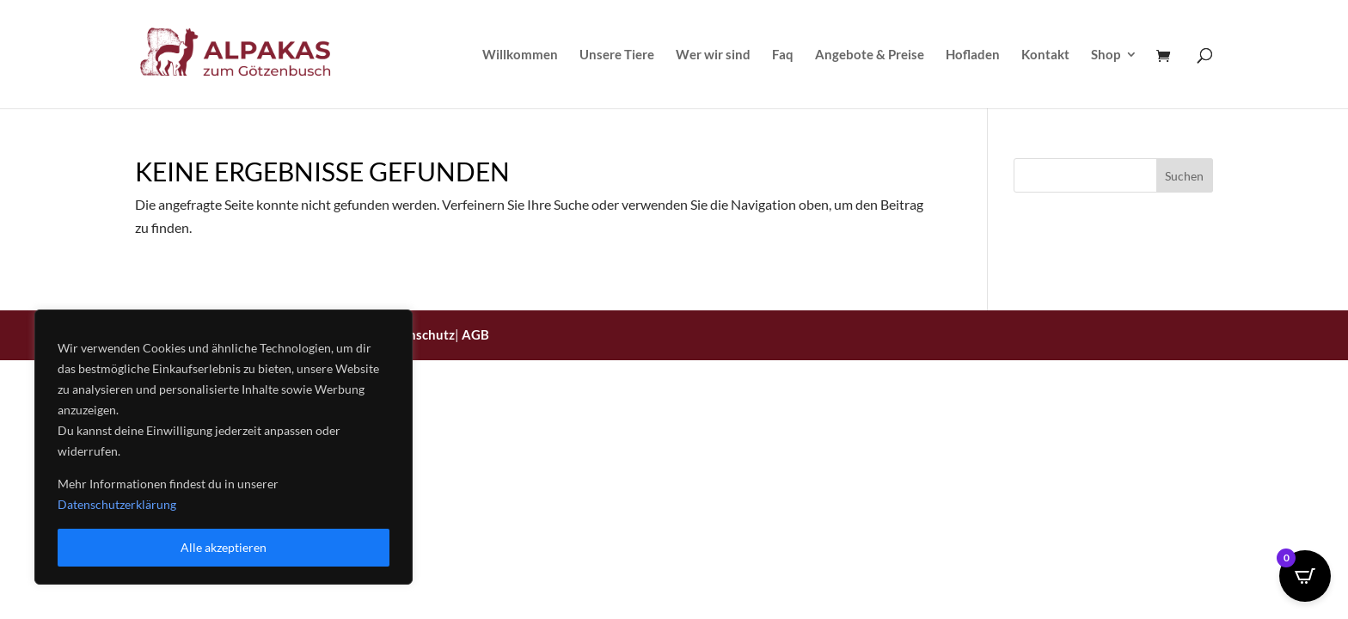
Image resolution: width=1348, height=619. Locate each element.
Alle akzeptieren (224, 547)
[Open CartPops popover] (1305, 576)
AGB (475, 334)
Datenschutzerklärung (117, 504)
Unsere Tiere (616, 55)
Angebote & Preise (869, 55)
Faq (782, 55)
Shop (1105, 55)
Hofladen (973, 55)
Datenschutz (417, 334)
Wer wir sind (713, 55)
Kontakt (1045, 55)
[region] (223, 447)
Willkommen (520, 55)
